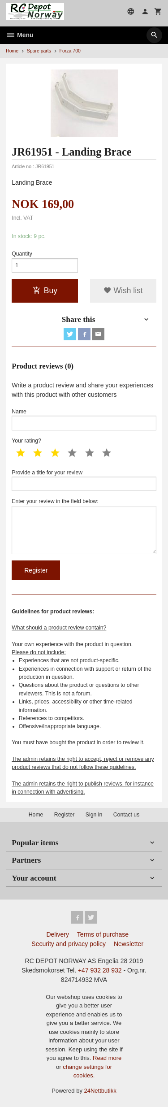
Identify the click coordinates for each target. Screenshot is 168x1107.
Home (12, 50)
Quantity (22, 254)
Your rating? (26, 441)
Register (64, 815)
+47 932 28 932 (100, 970)
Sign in (94, 815)
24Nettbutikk (100, 1090)
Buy (45, 290)
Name (84, 419)
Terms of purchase (103, 934)
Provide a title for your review (84, 480)
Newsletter (128, 943)
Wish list (123, 290)
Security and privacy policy (68, 943)
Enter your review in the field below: (84, 526)
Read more (107, 1058)
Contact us (126, 815)
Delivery (57, 934)
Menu (19, 35)
